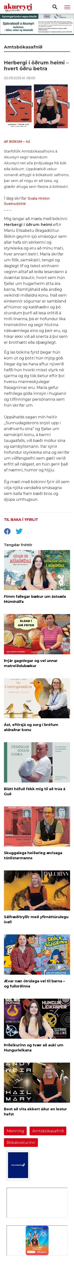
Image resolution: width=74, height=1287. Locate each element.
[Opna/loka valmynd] (67, 7)
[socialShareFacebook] (7, 531)
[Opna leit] (55, 7)
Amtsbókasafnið (48, 1131)
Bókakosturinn (21, 1142)
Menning (15, 1131)
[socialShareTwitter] (19, 531)
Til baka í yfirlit (21, 519)
